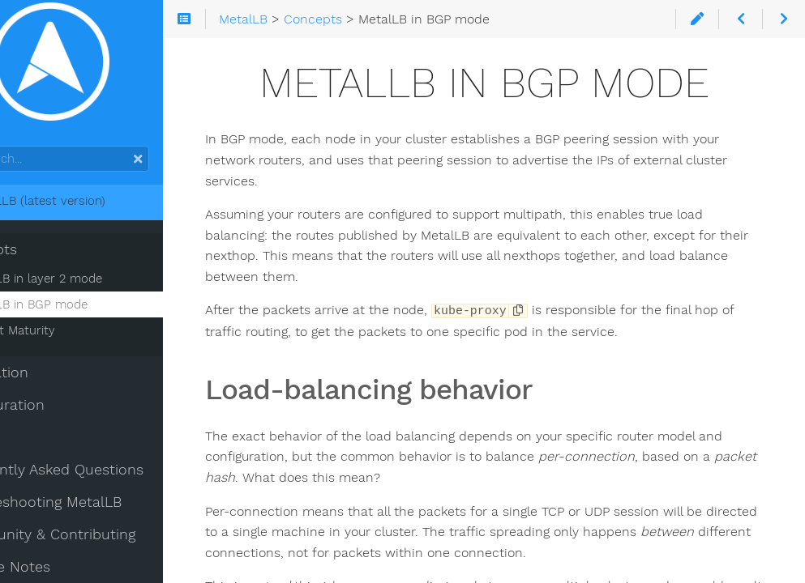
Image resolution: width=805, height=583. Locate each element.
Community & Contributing (105, 545)
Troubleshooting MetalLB (98, 512)
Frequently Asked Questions (109, 480)
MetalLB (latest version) (90, 211)
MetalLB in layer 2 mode (95, 289)
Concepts (46, 260)
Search (14, 156)
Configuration (59, 415)
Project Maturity (71, 341)
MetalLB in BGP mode (87, 315)
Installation (51, 383)
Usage (33, 448)
